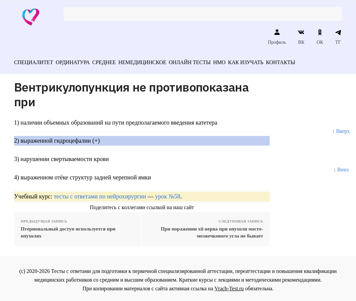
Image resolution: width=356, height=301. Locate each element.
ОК (319, 37)
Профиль (277, 37)
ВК (301, 37)
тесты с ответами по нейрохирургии (100, 194)
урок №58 (167, 194)
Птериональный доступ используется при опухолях (68, 230)
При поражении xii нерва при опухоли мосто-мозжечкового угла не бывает (212, 230)
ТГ (338, 37)
